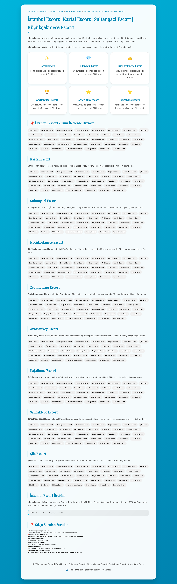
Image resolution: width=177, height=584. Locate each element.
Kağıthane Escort (120, 11)
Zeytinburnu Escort (90, 11)
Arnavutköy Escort (105, 11)
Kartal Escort (44, 11)
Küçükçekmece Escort (73, 11)
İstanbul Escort (33, 11)
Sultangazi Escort (57, 11)
